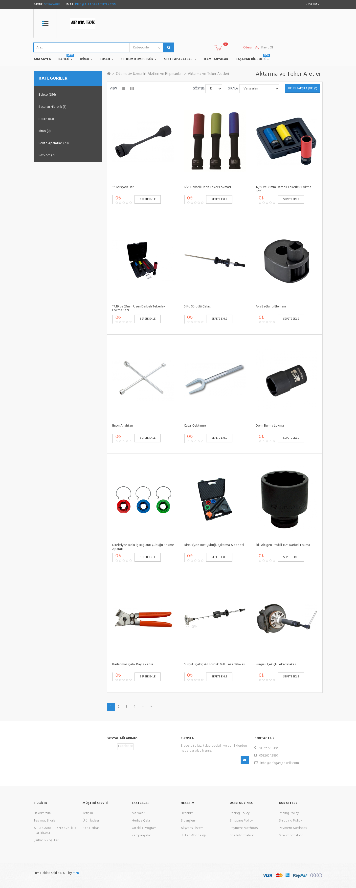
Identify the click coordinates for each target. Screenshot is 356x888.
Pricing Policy (240, 813)
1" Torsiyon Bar (123, 187)
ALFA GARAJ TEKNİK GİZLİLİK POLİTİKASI (55, 830)
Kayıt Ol (267, 47)
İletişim (88, 813)
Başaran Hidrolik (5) (53, 107)
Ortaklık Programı (144, 828)
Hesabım (187, 813)
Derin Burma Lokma (270, 426)
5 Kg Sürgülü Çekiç (197, 306)
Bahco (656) (47, 95)
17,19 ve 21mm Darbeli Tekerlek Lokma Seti (283, 189)
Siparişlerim (189, 820)
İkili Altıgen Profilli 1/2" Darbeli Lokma (283, 545)
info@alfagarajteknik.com (95, 4)
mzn (76, 873)
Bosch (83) (46, 119)
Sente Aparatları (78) (54, 143)
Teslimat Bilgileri (45, 820)
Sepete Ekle (148, 199)
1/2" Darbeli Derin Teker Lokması (207, 187)
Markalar (138, 813)
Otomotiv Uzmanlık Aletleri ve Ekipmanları (149, 74)
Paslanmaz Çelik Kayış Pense (133, 664)
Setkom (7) (47, 155)
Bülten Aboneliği (193, 835)
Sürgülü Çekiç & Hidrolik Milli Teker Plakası (214, 664)
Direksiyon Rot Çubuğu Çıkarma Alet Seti (214, 545)
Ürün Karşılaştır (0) (302, 88)
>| (151, 707)
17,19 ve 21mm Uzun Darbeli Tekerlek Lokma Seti (138, 308)
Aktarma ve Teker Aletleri (208, 74)
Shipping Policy (241, 820)
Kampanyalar (141, 835)
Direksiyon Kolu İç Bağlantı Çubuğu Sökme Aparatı (143, 547)
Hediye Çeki (141, 820)
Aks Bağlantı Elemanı (271, 306)
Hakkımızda (42, 813)
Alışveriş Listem (192, 828)
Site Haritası (91, 828)
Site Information (242, 835)
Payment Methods (244, 828)
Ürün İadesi (91, 820)
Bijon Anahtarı (122, 426)
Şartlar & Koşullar (46, 840)
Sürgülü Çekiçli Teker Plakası (276, 664)
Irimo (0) (45, 131)
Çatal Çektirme (195, 426)
